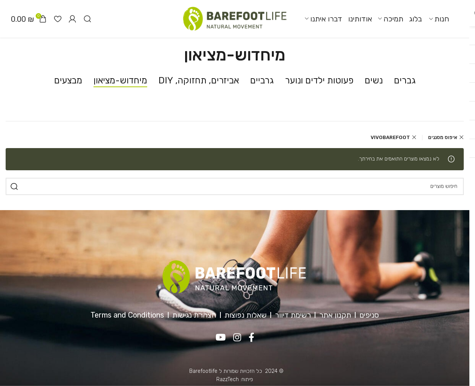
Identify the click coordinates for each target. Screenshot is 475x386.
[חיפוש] (87, 18)
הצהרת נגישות (194, 314)
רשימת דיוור (293, 314)
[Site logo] (234, 18)
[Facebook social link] (251, 338)
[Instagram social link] (237, 338)
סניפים (369, 314)
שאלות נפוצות (246, 314)
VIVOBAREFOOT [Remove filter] (390, 137)
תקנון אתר (335, 314)
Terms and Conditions (127, 314)
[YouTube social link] (220, 338)
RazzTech (227, 379)
